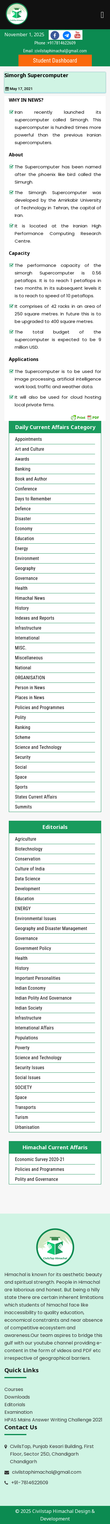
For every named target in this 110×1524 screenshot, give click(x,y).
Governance (26, 578)
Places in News (29, 697)
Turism (21, 1117)
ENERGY (23, 908)
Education (24, 538)
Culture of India (30, 869)
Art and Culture (29, 449)
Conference (26, 489)
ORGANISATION (30, 677)
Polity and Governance (36, 1179)
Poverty (22, 1047)
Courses (13, 1389)
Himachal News (30, 598)
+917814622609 (62, 43)
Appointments (28, 439)
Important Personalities (37, 978)
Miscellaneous (29, 658)
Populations (26, 1038)
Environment (27, 558)
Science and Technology (38, 747)
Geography (25, 568)
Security (23, 757)
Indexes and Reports (34, 618)
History (22, 608)
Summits (23, 807)
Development (27, 888)
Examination (18, 1412)
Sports (21, 787)
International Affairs (34, 1028)
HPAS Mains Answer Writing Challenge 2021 (53, 1419)
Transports (25, 1107)
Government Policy (33, 948)
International (27, 638)
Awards (22, 459)
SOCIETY (23, 1087)
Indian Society (28, 1008)
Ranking (23, 727)
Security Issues (29, 1067)
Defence (23, 509)
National (23, 668)
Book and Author (31, 479)
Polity (20, 717)
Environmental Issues (35, 918)
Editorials (14, 1404)
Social (21, 767)
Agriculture (25, 839)
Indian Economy (30, 988)
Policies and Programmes (39, 707)
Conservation (27, 859)
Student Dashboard (55, 60)
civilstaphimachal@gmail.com (61, 50)
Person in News (30, 687)
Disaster (23, 518)
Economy (24, 528)
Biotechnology (29, 849)
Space (21, 777)
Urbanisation (27, 1127)
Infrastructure (28, 628)
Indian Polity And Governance (43, 998)
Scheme (22, 737)
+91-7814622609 (29, 1482)
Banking (23, 469)
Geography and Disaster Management (51, 928)
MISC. (20, 648)
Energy (21, 548)
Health (21, 588)
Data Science (27, 879)
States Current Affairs (36, 797)
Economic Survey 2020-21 (40, 1159)
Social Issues (27, 1077)
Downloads (17, 1397)
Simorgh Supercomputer (36, 75)
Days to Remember (33, 499)
